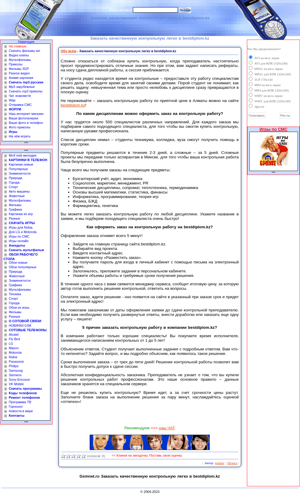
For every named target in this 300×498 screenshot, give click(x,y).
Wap (12, 100)
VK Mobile (16, 384)
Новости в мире (21, 411)
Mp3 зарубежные (22, 86)
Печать (232, 463)
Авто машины (19, 191)
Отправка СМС (20, 104)
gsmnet (219, 463)
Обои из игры (19, 307)
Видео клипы (19, 55)
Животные (17, 196)
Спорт (13, 187)
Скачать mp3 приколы (25, 91)
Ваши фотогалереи (23, 118)
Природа (15, 178)
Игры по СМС (19, 236)
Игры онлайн (18, 241)
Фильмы (15, 205)
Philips (13, 366)
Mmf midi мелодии (22, 155)
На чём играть (20, 136)
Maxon (14, 348)
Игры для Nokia (20, 227)
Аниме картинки (21, 78)
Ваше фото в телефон (26, 122)
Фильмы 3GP (19, 68)
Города (14, 182)
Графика (15, 209)
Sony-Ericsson (19, 379)
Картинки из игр (21, 214)
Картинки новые (21, 164)
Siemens (15, 375)
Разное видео (19, 73)
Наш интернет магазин (26, 114)
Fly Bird (14, 339)
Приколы (15, 64)
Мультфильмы (20, 60)
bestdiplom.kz (73, 105)
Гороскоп (15, 406)
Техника (15, 294)
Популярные (18, 169)
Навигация (26, 42)
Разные (14, 218)
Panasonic (16, 361)
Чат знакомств (20, 96)
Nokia (13, 357)
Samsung (15, 370)
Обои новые (18, 262)
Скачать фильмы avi (24, 50)
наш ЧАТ (167, 428)
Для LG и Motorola (23, 232)
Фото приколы (19, 127)
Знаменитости (19, 173)
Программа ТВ (20, 402)
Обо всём (68, 51)
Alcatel (14, 334)
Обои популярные (22, 267)
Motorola (15, 352)
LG (11, 343)
